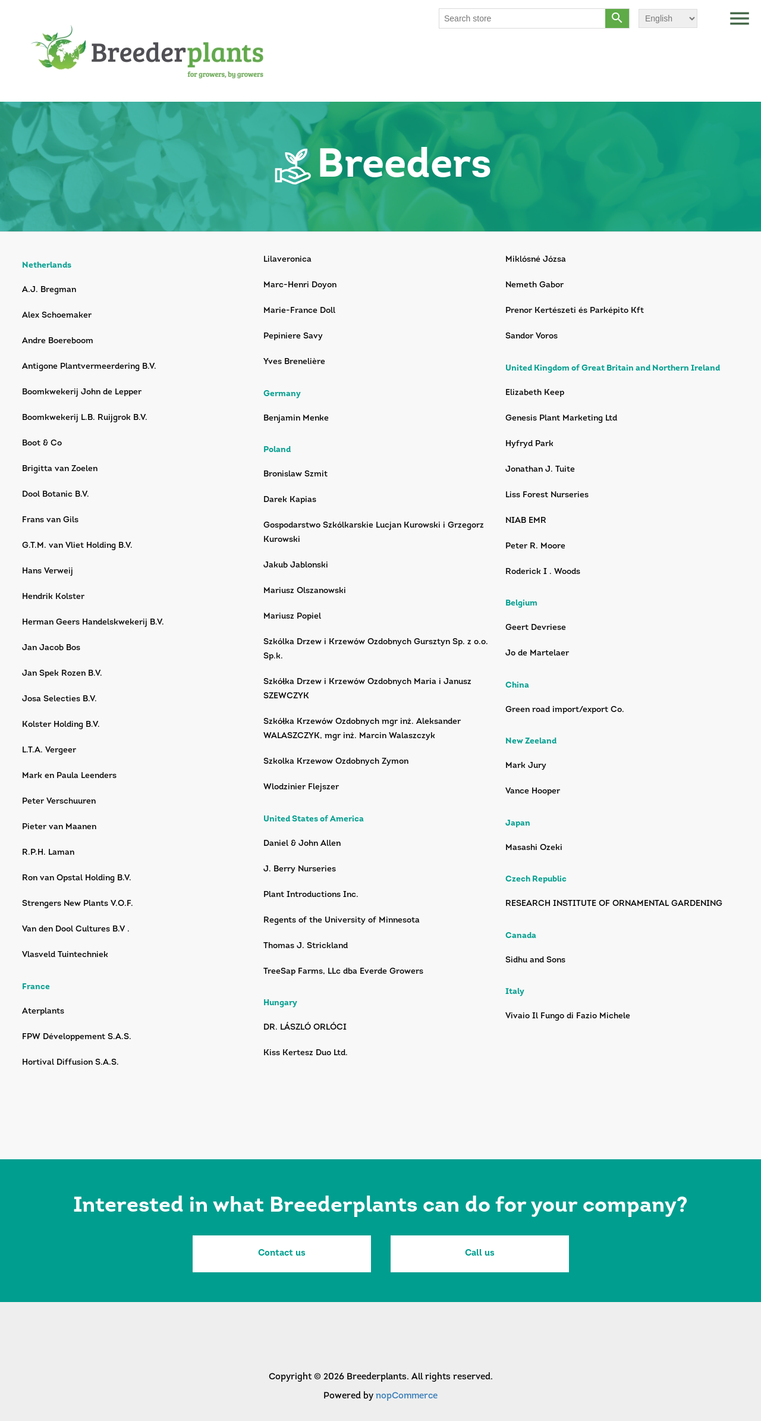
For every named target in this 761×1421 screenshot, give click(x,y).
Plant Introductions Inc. (311, 894)
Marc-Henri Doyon (300, 285)
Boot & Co (42, 443)
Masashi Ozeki (533, 847)
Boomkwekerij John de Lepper (81, 392)
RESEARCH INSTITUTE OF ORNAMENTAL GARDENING (613, 903)
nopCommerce (407, 1396)
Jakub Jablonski (295, 565)
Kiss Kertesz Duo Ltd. (305, 1053)
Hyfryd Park (529, 444)
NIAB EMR (525, 520)
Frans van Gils (50, 520)
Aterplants (43, 1011)
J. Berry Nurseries (299, 869)
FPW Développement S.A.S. (76, 1037)
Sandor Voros (531, 336)
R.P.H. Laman (48, 852)
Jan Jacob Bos (51, 648)
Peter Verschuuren (59, 801)
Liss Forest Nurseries (547, 495)
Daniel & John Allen (302, 843)
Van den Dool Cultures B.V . (76, 929)
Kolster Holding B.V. (61, 724)
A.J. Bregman (49, 290)
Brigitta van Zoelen (60, 469)
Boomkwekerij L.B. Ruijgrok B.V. (84, 417)
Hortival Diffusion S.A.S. (70, 1062)
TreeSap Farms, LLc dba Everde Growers (343, 971)
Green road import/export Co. (564, 709)
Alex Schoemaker (57, 315)
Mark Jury (525, 765)
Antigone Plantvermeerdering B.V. (89, 366)
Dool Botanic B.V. (55, 494)
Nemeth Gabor (534, 285)
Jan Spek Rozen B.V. (62, 673)
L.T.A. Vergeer (49, 750)
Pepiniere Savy (293, 336)
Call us (480, 1253)
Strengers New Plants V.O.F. (77, 903)
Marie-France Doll (299, 310)
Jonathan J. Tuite (540, 469)
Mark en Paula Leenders (69, 775)
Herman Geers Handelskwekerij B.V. (93, 622)
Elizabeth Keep (534, 392)
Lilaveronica (287, 259)
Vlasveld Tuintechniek (65, 955)
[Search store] (522, 18)
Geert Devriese (535, 627)
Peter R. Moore (535, 546)
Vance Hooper (532, 791)
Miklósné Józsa (535, 259)
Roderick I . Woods (542, 571)
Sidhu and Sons (535, 960)
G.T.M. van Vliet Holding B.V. (77, 545)
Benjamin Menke (296, 418)
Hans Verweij (47, 571)
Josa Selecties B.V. (59, 699)
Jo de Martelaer (537, 653)
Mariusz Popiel (292, 616)
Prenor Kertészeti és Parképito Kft (574, 310)
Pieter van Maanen (59, 827)
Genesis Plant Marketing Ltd (561, 418)
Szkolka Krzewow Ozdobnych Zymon (335, 761)
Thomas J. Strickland (305, 946)
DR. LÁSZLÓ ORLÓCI (305, 1027)
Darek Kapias (289, 499)
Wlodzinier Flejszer (301, 787)
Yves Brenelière (294, 361)
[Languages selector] (668, 18)
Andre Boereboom (57, 341)
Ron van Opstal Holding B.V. (76, 878)
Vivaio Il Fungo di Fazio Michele (567, 1016)
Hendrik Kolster (53, 596)
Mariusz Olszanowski (304, 590)
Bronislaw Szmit (295, 474)
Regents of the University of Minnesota (341, 920)
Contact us (282, 1253)
